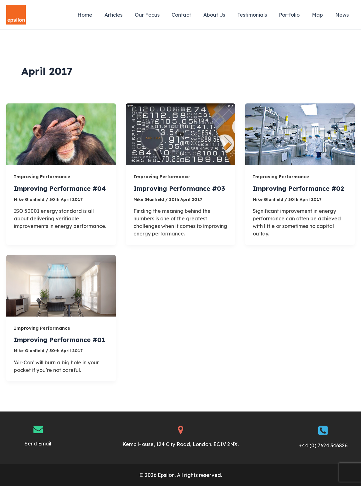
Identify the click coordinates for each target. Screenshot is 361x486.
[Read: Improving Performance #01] (61, 285)
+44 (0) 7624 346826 (322, 445)
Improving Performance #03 (179, 188)
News (343, 15)
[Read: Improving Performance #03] (180, 133)
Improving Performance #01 (60, 340)
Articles (129, 15)
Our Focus (160, 15)
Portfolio (294, 15)
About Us (223, 15)
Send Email (38, 443)
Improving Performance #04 (60, 188)
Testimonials (259, 15)
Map (320, 15)
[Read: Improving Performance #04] (61, 133)
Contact (193, 15)
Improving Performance (42, 176)
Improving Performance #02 (299, 188)
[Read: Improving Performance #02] (300, 133)
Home (102, 15)
